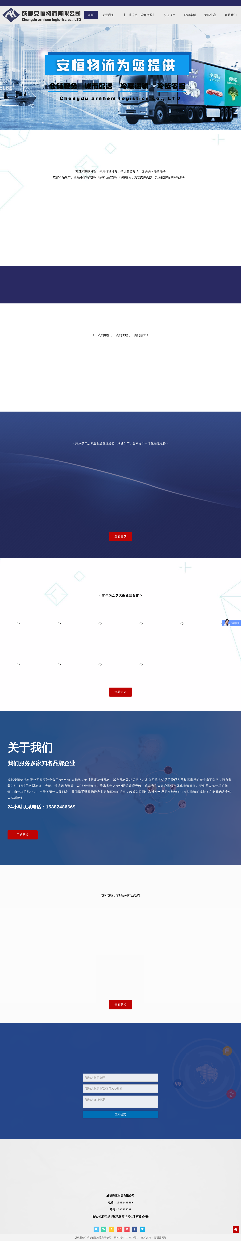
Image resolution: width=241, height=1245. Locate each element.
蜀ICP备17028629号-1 (126, 1237)
